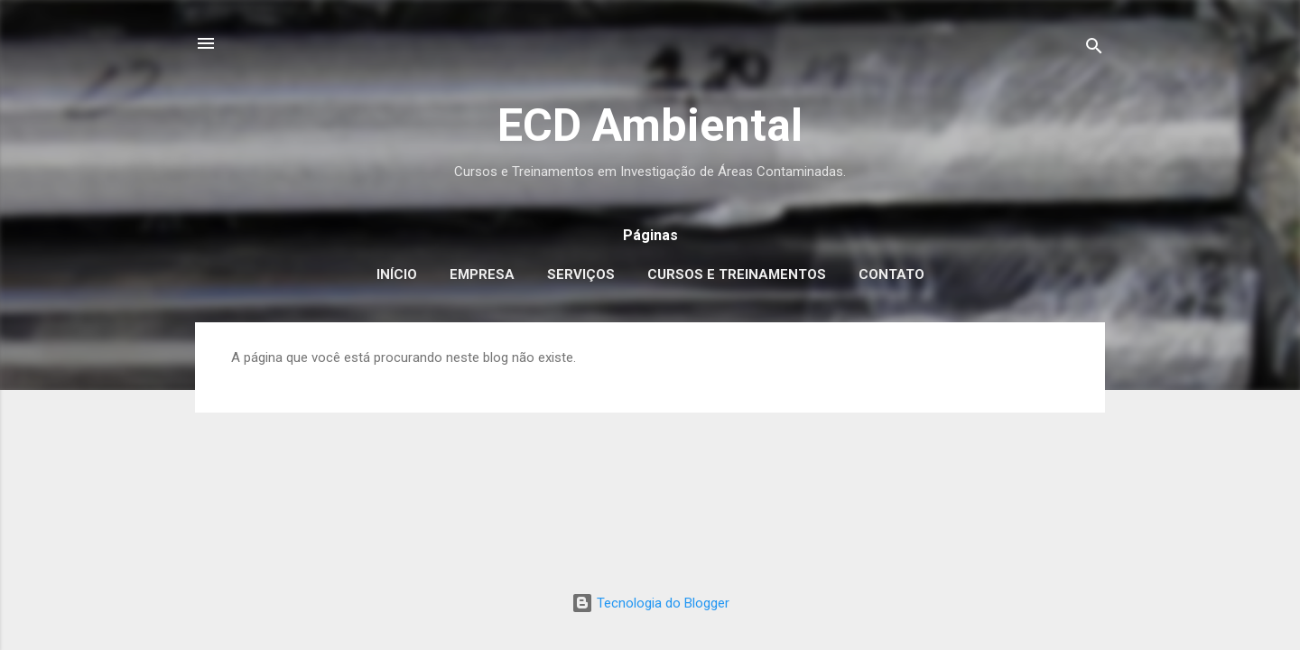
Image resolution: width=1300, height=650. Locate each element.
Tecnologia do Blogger (650, 603)
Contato (891, 274)
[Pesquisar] (1094, 49)
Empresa (482, 274)
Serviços (581, 274)
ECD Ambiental (650, 125)
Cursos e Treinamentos (736, 274)
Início (396, 274)
